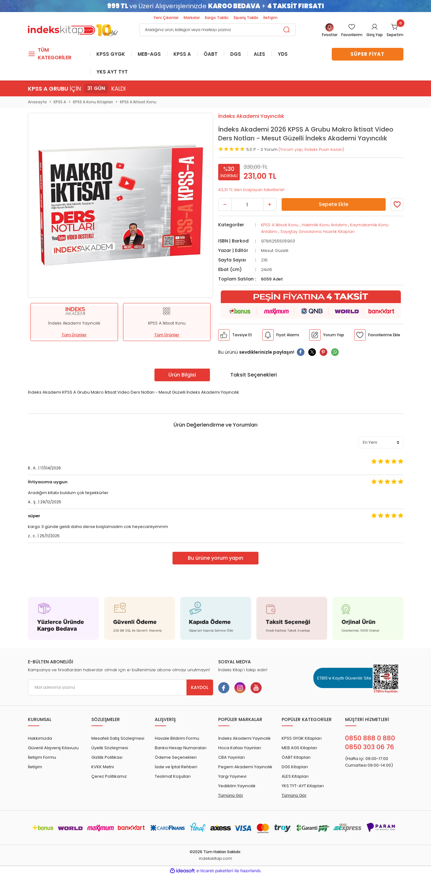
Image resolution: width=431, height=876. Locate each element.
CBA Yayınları (231, 758)
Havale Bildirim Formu (177, 739)
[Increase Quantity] (270, 205)
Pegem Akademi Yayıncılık (245, 767)
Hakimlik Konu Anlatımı (324, 225)
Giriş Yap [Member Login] (374, 34)
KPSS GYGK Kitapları (302, 739)
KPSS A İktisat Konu (279, 225)
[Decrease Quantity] (225, 205)
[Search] (218, 29)
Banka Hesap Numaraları (180, 748)
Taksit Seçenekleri (253, 375)
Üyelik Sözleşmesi (109, 748)
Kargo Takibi (216, 17)
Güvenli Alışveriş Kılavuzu (53, 748)
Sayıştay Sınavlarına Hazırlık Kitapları (317, 232)
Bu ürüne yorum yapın (215, 558)
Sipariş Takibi (245, 17)
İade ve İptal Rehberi (176, 767)
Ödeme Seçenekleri (176, 758)
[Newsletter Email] (120, 688)
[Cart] (395, 30)
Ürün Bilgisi (182, 375)
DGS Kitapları (295, 767)
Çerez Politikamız (109, 777)
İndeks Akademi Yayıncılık (244, 739)
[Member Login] (351, 30)
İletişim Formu (42, 758)
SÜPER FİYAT (367, 54)
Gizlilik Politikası (106, 758)
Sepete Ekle (333, 205)
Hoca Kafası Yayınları (239, 748)
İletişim (270, 17)
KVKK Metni (102, 767)
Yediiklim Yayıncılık (237, 786)
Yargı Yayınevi (232, 777)
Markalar (192, 17)
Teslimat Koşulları (173, 777)
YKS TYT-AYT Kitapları (303, 786)
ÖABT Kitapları (296, 758)
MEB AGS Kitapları (299, 748)
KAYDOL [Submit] (199, 688)
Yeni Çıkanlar (166, 17)
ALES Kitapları (295, 777)
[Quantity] (247, 205)
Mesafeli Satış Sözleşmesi (117, 739)
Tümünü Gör (230, 796)
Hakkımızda (40, 739)
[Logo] (73, 29)
